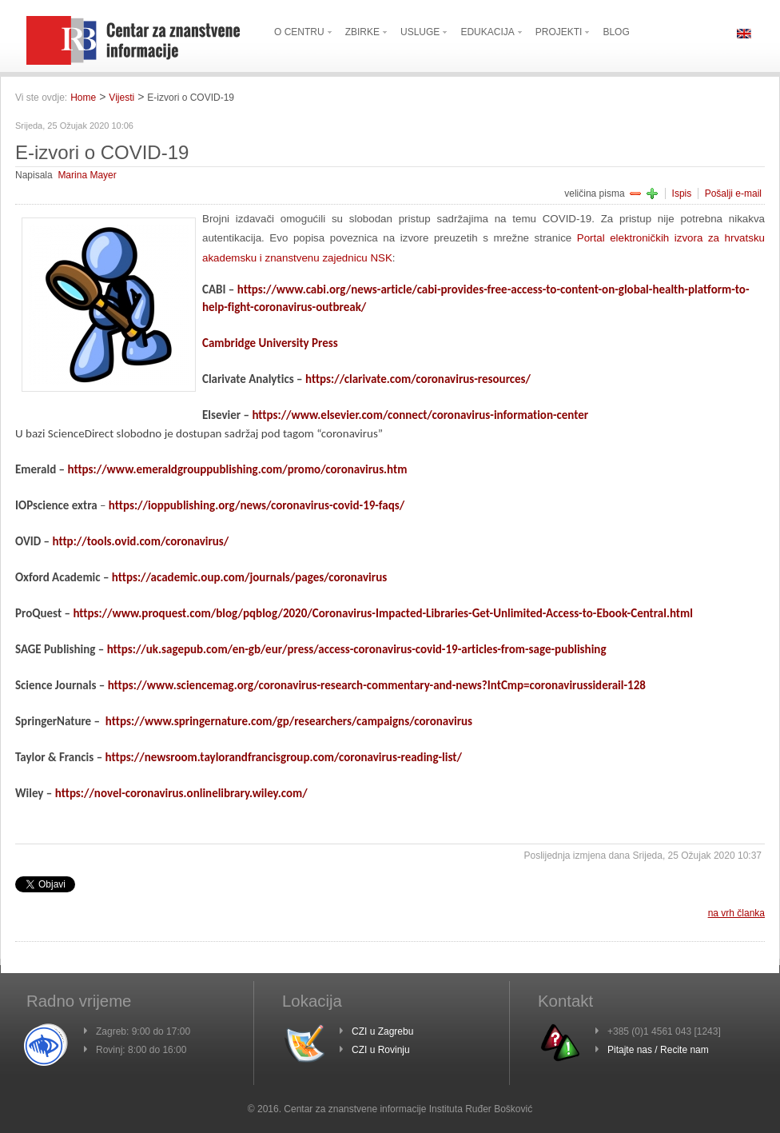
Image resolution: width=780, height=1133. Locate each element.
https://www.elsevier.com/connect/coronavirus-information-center (420, 415)
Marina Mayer (87, 175)
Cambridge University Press (270, 343)
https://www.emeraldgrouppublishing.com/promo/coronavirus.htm (237, 469)
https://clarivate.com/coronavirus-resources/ (418, 379)
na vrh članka (736, 913)
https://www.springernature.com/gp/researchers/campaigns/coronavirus (288, 721)
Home (83, 97)
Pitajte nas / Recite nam (658, 1049)
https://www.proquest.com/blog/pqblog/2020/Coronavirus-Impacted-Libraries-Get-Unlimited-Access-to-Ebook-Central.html (383, 613)
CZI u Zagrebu (382, 1031)
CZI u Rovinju (381, 1049)
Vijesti (121, 97)
